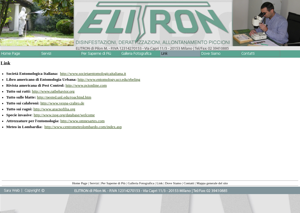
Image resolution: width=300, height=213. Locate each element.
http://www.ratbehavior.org (53, 91)
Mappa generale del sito (212, 183)
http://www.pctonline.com (86, 85)
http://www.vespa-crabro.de (62, 103)
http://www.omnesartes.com (82, 121)
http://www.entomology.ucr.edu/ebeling (109, 79)
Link (160, 183)
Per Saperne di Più (113, 183)
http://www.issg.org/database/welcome (64, 115)
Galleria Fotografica (141, 183)
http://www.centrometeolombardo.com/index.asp (83, 127)
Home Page (79, 183)
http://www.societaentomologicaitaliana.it (93, 73)
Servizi (94, 183)
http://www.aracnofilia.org (54, 109)
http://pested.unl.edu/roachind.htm (64, 97)
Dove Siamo (173, 183)
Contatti (188, 183)
